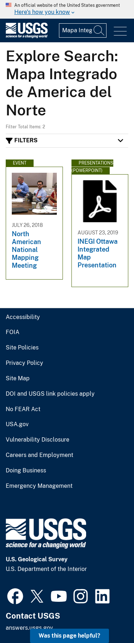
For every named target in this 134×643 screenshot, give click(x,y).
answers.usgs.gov (29, 627)
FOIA (12, 332)
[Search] (99, 30)
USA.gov (17, 424)
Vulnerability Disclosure (37, 440)
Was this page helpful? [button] (69, 635)
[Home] (27, 36)
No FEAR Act (23, 409)
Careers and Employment (39, 455)
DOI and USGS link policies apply (50, 394)
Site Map (18, 378)
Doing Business (26, 470)
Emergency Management (39, 486)
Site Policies (22, 347)
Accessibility (23, 317)
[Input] (82, 30)
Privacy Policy (24, 363)
